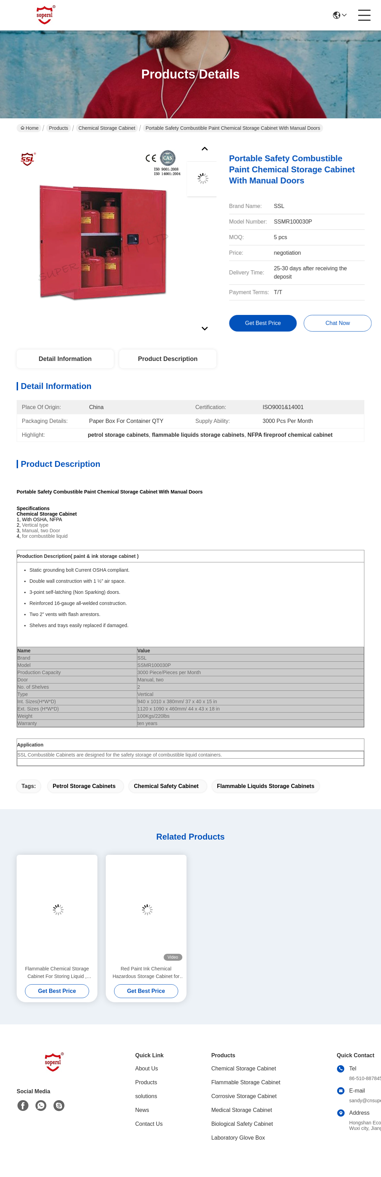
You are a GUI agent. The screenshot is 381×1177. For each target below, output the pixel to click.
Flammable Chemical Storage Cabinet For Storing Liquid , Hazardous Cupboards (57, 973)
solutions (146, 1096)
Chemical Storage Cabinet (107, 128)
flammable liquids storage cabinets (265, 786)
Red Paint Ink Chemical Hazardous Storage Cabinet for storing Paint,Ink (146, 973)
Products (58, 128)
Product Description (168, 358)
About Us (146, 1068)
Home (29, 128)
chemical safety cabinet (166, 786)
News (142, 1110)
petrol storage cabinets (84, 786)
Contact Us (149, 1124)
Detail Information (65, 358)
